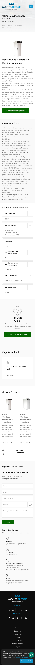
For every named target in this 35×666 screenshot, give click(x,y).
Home (3, 25)
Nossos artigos (17, 643)
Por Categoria (18, 25)
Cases (17, 637)
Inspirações (17, 640)
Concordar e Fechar (26, 661)
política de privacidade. (22, 657)
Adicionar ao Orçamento (15, 110)
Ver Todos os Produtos (20, 451)
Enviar (8, 522)
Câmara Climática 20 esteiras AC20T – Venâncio (15, 30)
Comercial (10, 25)
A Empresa (17, 647)
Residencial (17, 634)
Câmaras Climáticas (7, 27)
